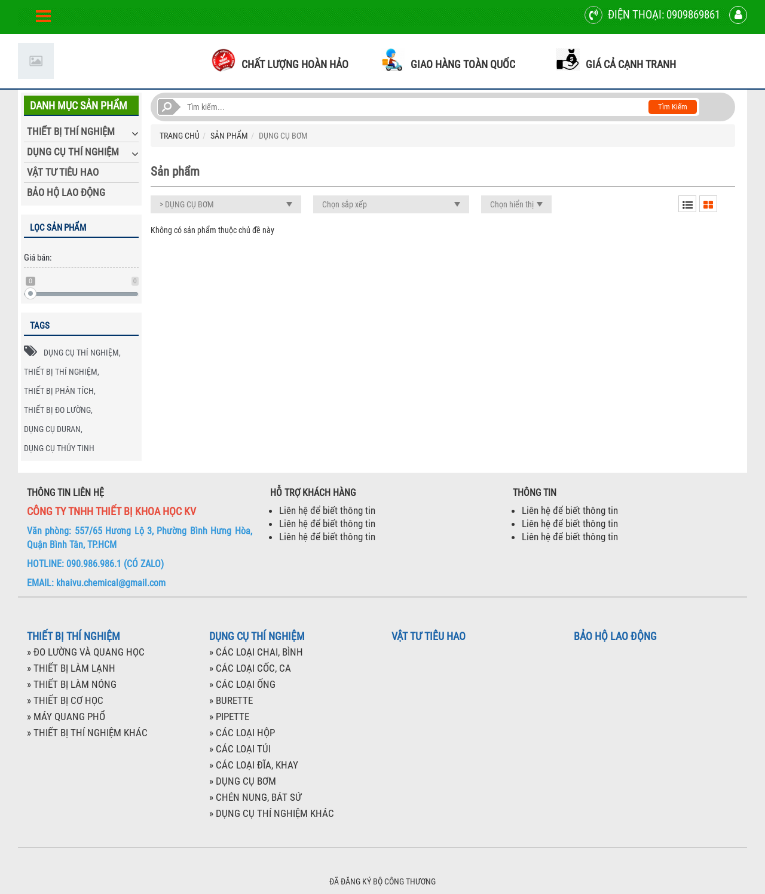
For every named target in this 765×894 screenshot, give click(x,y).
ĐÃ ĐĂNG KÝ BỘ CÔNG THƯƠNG (382, 881)
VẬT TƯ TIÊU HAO (63, 172)
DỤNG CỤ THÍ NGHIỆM (73, 152)
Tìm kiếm (672, 106)
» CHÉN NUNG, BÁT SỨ (255, 797)
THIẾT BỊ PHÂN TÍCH (59, 391)
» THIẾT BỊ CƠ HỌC (65, 700)
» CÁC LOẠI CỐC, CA (250, 668)
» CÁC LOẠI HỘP (242, 733)
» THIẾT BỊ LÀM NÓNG (72, 684)
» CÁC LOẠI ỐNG (242, 684)
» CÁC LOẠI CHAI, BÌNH (256, 652)
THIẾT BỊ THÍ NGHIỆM (71, 131)
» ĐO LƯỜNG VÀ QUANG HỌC (86, 652)
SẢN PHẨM (229, 135)
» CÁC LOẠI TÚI (240, 749)
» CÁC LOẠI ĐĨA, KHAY (253, 765)
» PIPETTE (229, 716)
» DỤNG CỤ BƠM (242, 781)
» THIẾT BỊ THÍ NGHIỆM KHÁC (87, 733)
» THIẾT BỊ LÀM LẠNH (71, 668)
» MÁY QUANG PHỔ (66, 716)
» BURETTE (231, 700)
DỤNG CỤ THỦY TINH (59, 448)
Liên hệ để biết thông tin (327, 510)
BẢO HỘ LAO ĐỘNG (66, 192)
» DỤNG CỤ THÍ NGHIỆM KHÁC (271, 813)
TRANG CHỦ (180, 135)
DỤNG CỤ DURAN (52, 429)
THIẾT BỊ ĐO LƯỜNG (57, 410)
